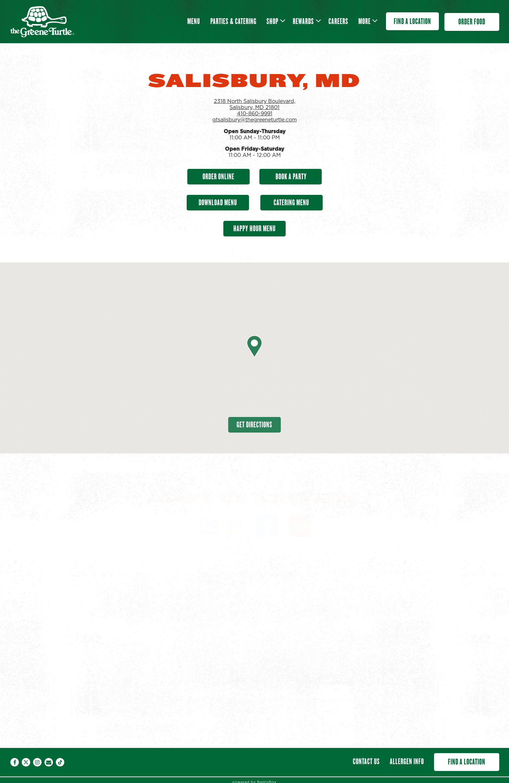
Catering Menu (291, 202)
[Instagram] (37, 762)
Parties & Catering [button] (233, 21)
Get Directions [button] (254, 424)
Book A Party (290, 176)
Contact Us (366, 761)
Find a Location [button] (412, 21)
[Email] (48, 762)
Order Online (218, 176)
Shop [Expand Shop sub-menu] (275, 20)
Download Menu (218, 202)
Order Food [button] (471, 21)
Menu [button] (193, 21)
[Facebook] (14, 762)
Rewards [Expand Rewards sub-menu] (305, 20)
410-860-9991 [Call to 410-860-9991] (254, 113)
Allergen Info (407, 761)
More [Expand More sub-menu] (367, 20)
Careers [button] (338, 21)
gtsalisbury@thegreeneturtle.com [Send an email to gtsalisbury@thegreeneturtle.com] (254, 119)
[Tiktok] (60, 762)
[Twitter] (26, 762)
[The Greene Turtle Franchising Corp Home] (42, 21)
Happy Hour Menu (254, 228)
